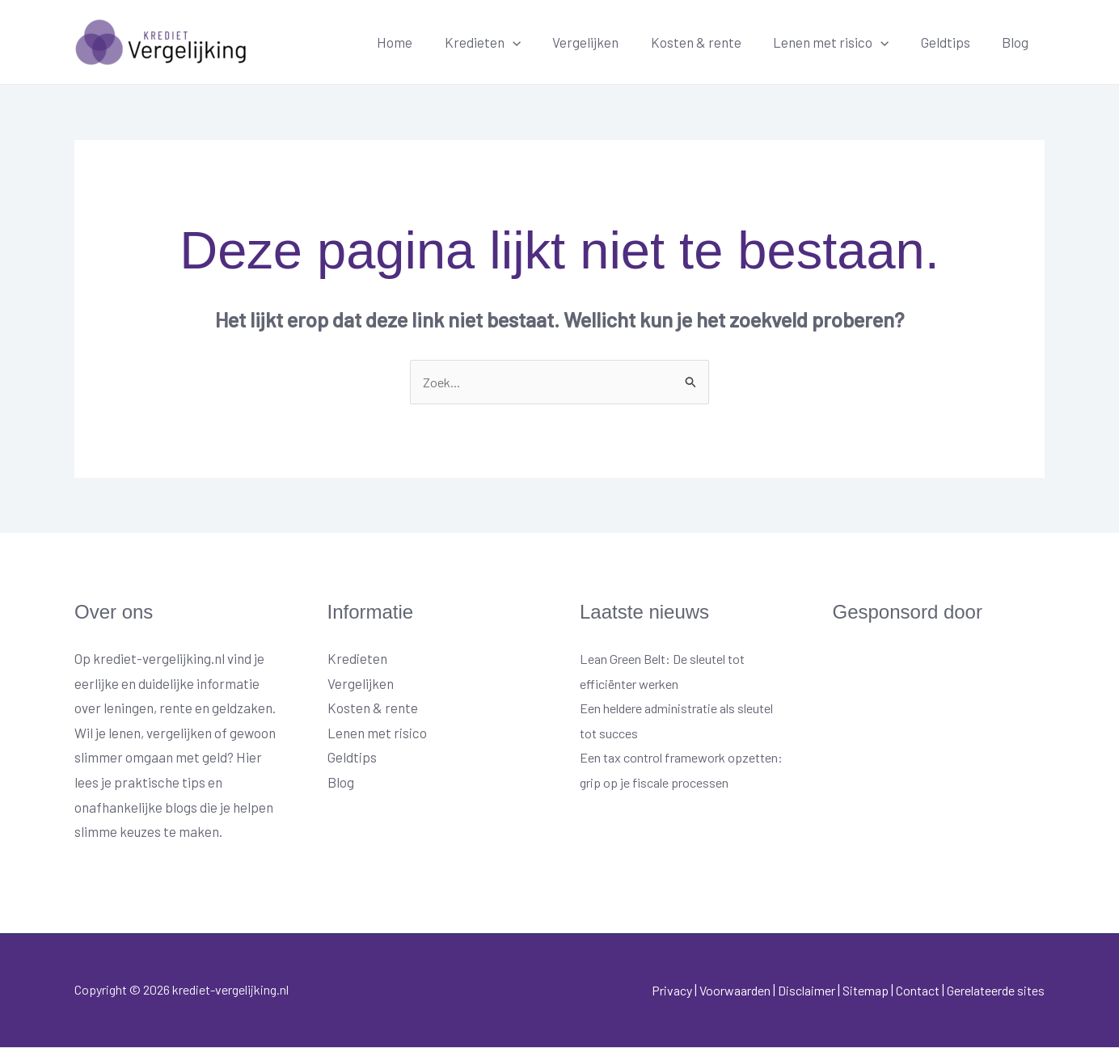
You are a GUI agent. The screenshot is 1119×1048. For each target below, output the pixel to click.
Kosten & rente (711, 42)
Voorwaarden (701, 990)
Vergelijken (605, 42)
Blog (1017, 42)
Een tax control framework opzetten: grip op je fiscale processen (660, 783)
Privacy (632, 990)
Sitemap (845, 990)
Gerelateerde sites (989, 990)
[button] (537, 42)
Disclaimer (781, 990)
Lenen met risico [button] (842, 42)
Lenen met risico (377, 733)
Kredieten (357, 659)
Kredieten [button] (507, 42)
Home (423, 42)
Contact (903, 990)
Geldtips (952, 42)
